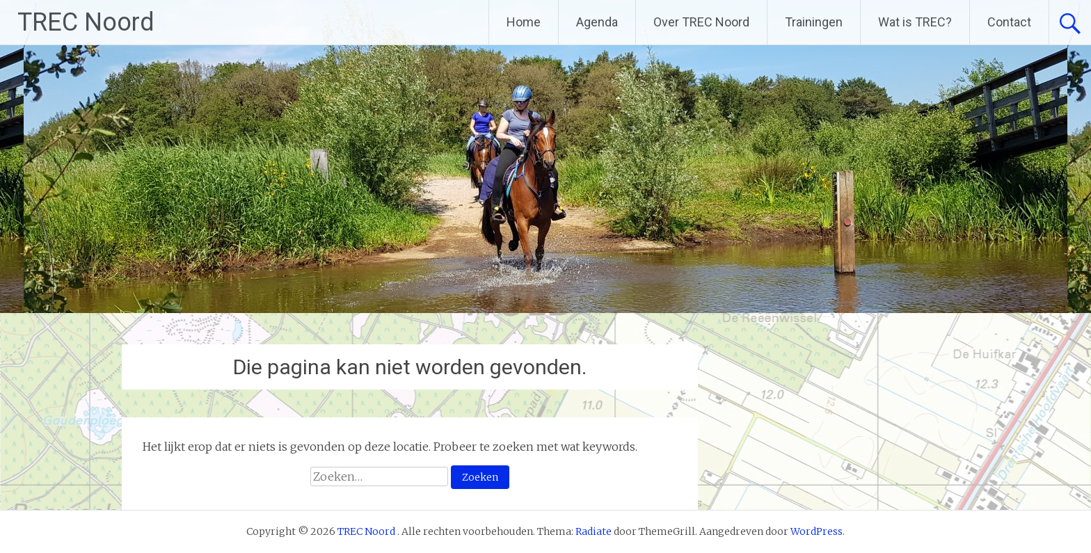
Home (524, 22)
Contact (1009, 22)
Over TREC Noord (701, 22)
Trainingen (814, 22)
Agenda (597, 22)
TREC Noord (85, 22)
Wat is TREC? (915, 22)
